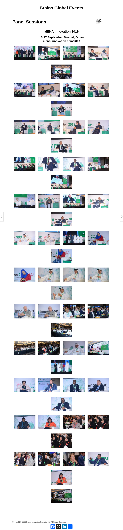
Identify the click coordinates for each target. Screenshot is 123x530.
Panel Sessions (29, 21)
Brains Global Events (61, 7)
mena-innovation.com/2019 (61, 41)
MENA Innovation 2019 (100, 21)
